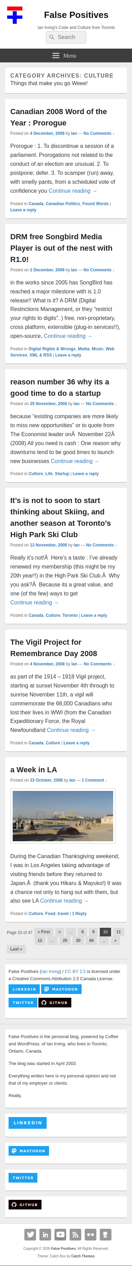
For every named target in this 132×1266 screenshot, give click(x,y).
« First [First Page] (44, 932)
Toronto (69, 615)
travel (63, 913)
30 (78, 940)
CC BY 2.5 (75, 971)
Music (98, 348)
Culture (35, 473)
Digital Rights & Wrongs (51, 348)
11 (118, 932)
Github (105, 1234)
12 (40, 940)
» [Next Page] (115, 940)
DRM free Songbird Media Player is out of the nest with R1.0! (61, 248)
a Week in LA (33, 769)
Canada (35, 203)
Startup (62, 473)
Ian (74, 133)
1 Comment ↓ (94, 780)
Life (48, 473)
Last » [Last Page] (16, 949)
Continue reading (73, 191)
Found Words (95, 203)
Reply (79, 913)
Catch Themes (83, 1256)
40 (91, 940)
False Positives (76, 15)
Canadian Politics (63, 203)
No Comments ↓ (99, 133)
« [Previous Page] (60, 932)
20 (65, 940)
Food (50, 913)
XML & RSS (40, 355)
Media (83, 348)
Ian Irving (50, 971)
